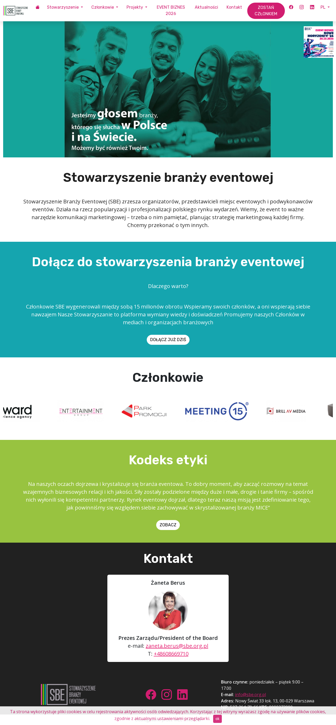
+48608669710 (171, 653)
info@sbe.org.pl (250, 694)
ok (217, 719)
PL (324, 7)
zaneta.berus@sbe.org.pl (177, 645)
